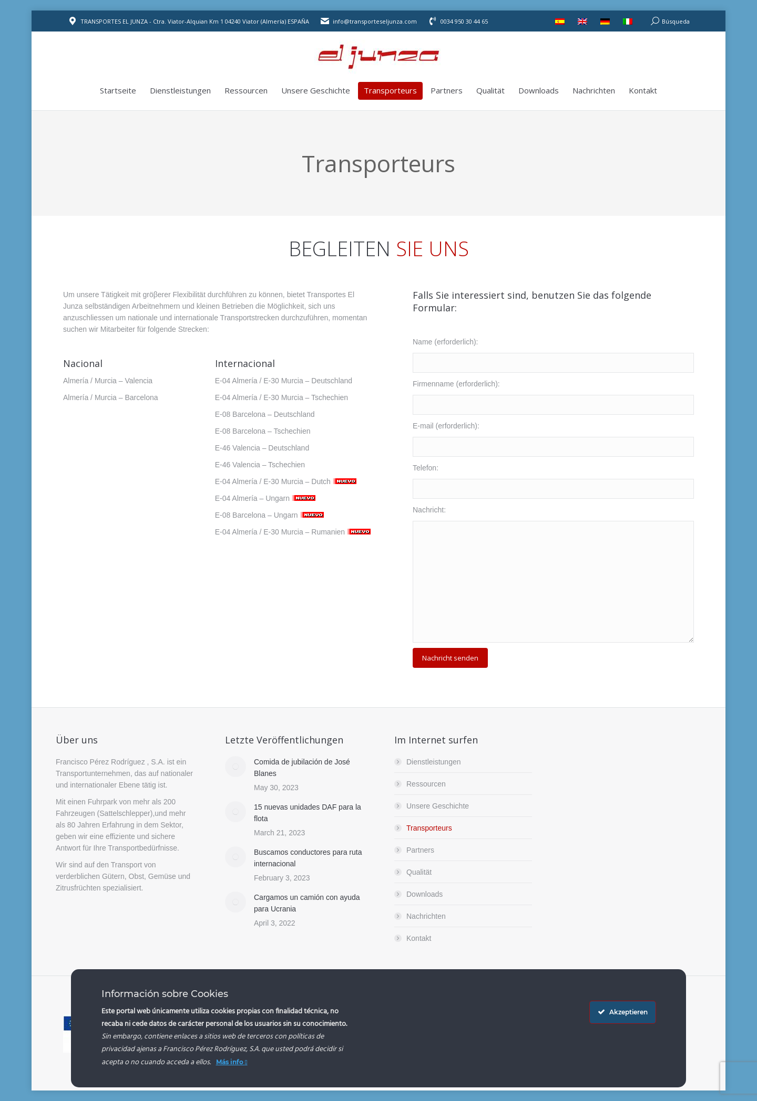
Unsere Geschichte (437, 806)
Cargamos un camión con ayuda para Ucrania (307, 903)
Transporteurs (429, 828)
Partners (420, 850)
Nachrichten (426, 916)
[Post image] (235, 766)
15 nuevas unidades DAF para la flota (307, 813)
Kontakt (418, 938)
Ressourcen (426, 784)
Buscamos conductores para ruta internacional (308, 858)
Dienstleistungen (433, 762)
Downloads (424, 894)
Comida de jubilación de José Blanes (302, 768)
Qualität (419, 872)
